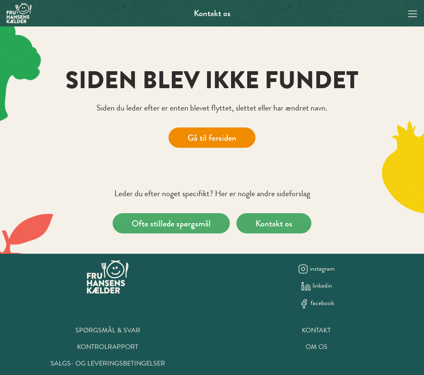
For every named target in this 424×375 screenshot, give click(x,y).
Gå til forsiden (212, 137)
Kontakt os (212, 13)
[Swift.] (19, 13)
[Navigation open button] (413, 13)
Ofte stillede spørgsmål (171, 223)
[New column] (107, 276)
